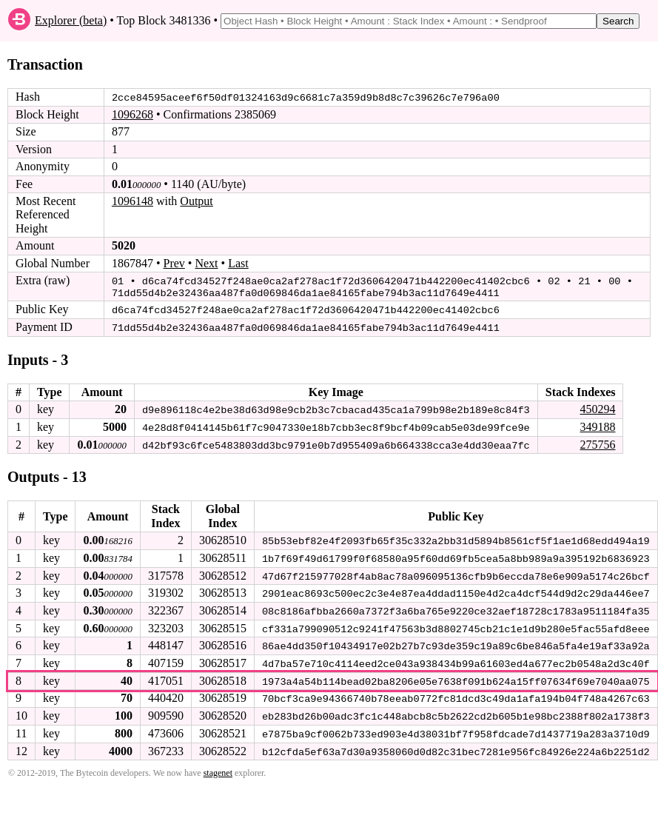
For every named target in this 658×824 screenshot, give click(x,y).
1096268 (132, 114)
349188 (597, 424)
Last (238, 262)
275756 (597, 441)
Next (206, 262)
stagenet (218, 767)
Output (196, 201)
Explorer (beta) (71, 20)
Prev (174, 262)
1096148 (132, 201)
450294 (597, 407)
